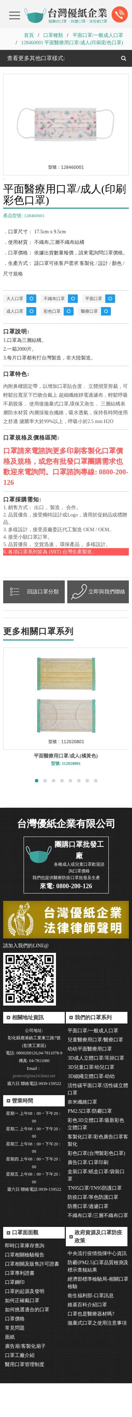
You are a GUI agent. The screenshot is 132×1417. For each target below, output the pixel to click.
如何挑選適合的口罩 (27, 1343)
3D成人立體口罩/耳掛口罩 (96, 1091)
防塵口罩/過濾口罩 (88, 1240)
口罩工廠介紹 (19, 1389)
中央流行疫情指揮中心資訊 (97, 1287)
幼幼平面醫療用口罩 (90, 1082)
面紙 (10, 1370)
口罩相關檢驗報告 (24, 1288)
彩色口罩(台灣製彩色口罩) (96, 1187)
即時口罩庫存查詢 (24, 1279)
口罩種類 (53, 35)
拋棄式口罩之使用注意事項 (97, 1356)
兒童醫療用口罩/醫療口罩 (95, 1073)
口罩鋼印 (15, 1316)
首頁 (29, 35)
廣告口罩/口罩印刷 (88, 1196)
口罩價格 (15, 1352)
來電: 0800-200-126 (66, 919)
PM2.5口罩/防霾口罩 (90, 1145)
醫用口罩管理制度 (24, 1398)
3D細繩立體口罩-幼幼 (91, 1110)
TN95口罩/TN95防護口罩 (94, 1221)
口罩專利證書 (19, 1306)
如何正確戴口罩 (22, 1334)
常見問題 (15, 1361)
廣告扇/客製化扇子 (25, 1380)
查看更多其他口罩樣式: (35, 58)
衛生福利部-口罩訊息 (91, 1329)
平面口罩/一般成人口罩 (98, 35)
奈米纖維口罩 (82, 1135)
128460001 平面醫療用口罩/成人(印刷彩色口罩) (72, 42)
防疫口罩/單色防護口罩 (93, 1231)
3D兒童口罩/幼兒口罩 (91, 1101)
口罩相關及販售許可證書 (32, 1297)
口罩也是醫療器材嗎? (91, 1347)
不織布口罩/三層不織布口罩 (98, 1249)
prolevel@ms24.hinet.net (34, 1109)
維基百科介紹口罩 (87, 1338)
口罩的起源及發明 (24, 1325)
